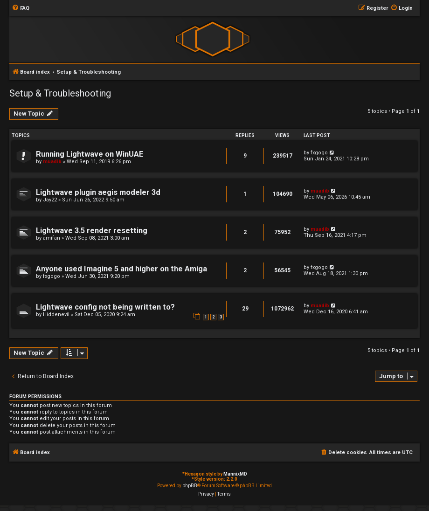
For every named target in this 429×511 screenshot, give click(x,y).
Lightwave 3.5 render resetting (91, 230)
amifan (51, 238)
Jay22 (50, 200)
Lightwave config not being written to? (105, 307)
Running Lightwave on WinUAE (90, 154)
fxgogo (319, 153)
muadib (52, 162)
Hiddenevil (56, 314)
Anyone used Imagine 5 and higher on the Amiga (121, 268)
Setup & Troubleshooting (60, 93)
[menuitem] (20, 8)
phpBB (189, 485)
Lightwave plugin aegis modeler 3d (98, 192)
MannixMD (235, 473)
